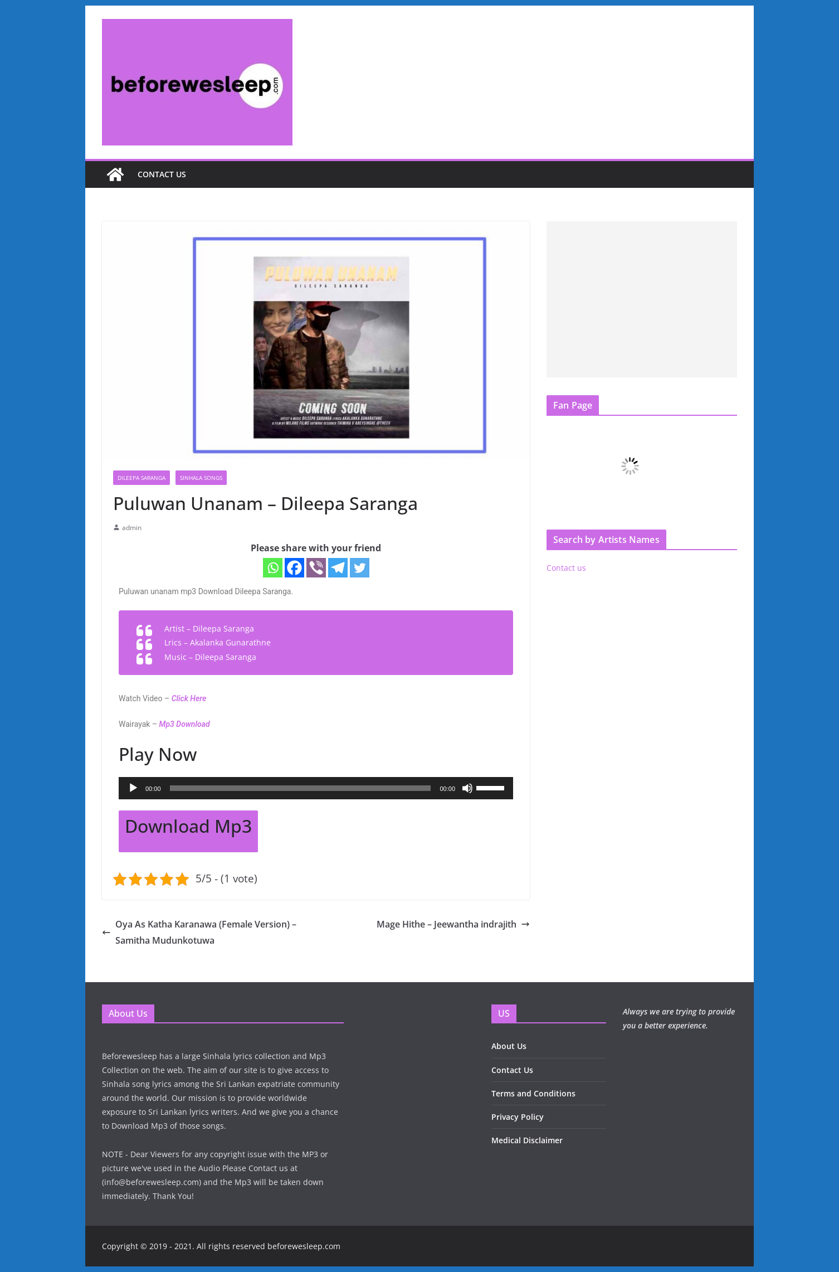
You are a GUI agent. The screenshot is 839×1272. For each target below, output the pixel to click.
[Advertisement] (642, 299)
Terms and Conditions (533, 1093)
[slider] (300, 788)
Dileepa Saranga (141, 478)
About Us (508, 1046)
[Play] (133, 788)
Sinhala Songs (201, 478)
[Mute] (467, 788)
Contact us (162, 174)
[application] (316, 788)
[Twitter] (359, 567)
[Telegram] (338, 567)
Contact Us (512, 1070)
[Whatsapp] (272, 567)
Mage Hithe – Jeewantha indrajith (453, 924)
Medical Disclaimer (527, 1140)
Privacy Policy (517, 1116)
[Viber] (316, 567)
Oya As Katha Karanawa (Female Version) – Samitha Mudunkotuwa (199, 932)
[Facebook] (294, 567)
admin (132, 527)
